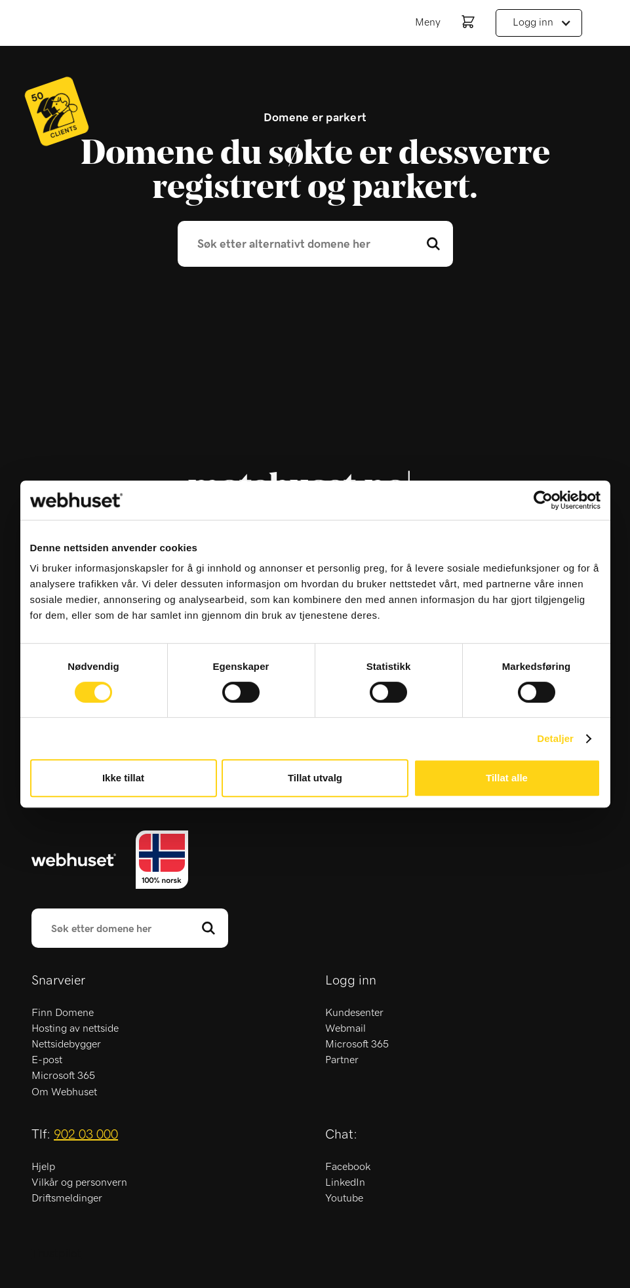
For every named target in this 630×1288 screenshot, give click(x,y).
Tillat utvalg (315, 777)
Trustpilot (56, 1254)
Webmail (345, 1028)
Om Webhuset (64, 1092)
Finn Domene (62, 1012)
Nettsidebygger (66, 1044)
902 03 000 (86, 1134)
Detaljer (555, 738)
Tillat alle (507, 777)
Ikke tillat (123, 777)
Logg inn (533, 22)
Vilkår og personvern (79, 1182)
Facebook (347, 1166)
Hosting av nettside (75, 1028)
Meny (428, 22)
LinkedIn (345, 1182)
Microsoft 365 (63, 1075)
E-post (46, 1060)
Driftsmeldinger (66, 1198)
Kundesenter (354, 1012)
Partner (342, 1060)
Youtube (344, 1198)
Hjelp (43, 1166)
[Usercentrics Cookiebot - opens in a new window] (543, 500)
